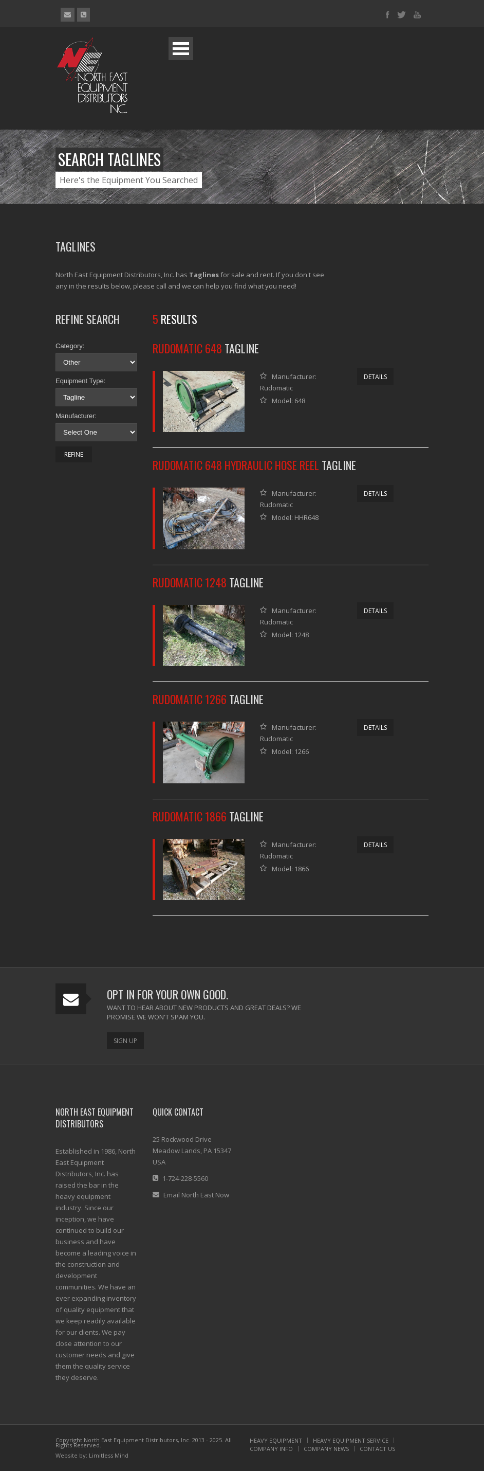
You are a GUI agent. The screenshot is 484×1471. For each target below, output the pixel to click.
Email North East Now (196, 1194)
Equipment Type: (80, 381)
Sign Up (125, 1040)
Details (375, 376)
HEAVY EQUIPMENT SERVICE (350, 1440)
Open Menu (181, 48)
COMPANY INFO (271, 1448)
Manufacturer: (76, 416)
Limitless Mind (108, 1455)
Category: (69, 346)
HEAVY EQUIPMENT (276, 1440)
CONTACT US (377, 1448)
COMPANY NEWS (326, 1448)
